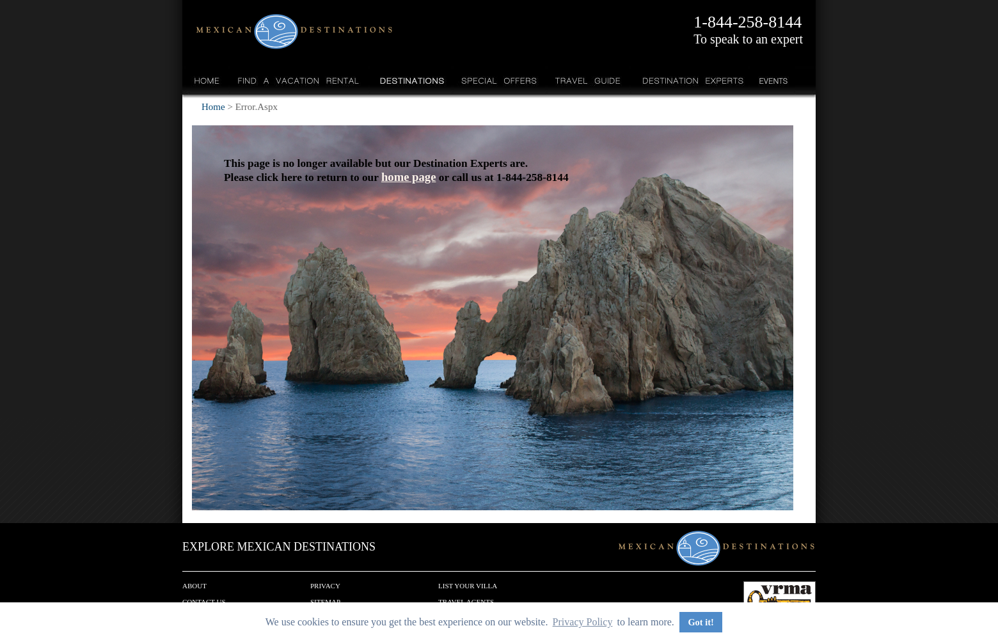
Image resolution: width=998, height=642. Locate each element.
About (194, 586)
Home (207, 80)
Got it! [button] (700, 622)
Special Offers (499, 80)
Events (772, 80)
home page (408, 177)
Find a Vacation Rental (299, 80)
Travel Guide (588, 80)
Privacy (325, 586)
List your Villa (467, 586)
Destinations (410, 80)
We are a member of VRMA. (779, 600)
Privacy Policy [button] (583, 621)
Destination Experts (689, 80)
